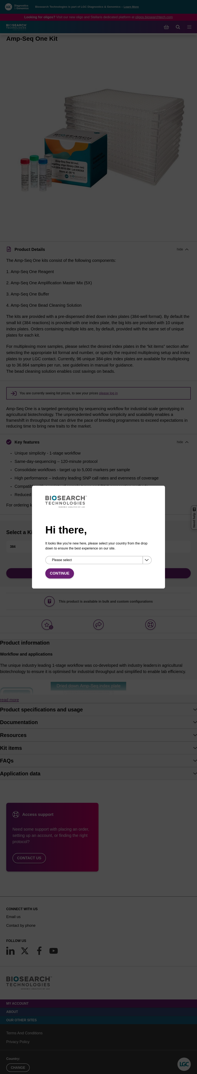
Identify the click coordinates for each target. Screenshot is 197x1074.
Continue (59, 573)
